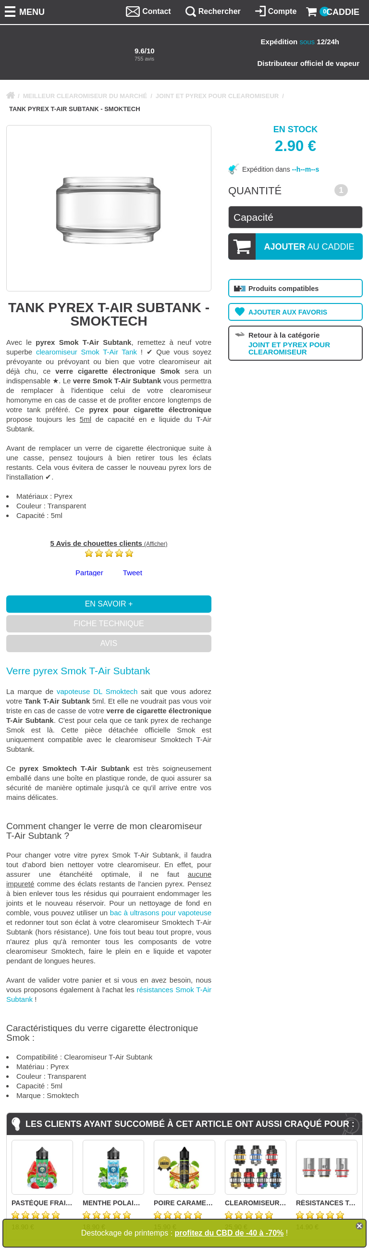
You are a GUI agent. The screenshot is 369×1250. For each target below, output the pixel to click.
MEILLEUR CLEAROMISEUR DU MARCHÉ (85, 96)
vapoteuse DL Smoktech (97, 691)
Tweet (132, 572)
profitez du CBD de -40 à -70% (229, 1233)
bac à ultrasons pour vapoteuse (160, 913)
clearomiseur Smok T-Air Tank (86, 352)
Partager (89, 572)
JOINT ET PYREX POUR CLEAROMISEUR (217, 96)
